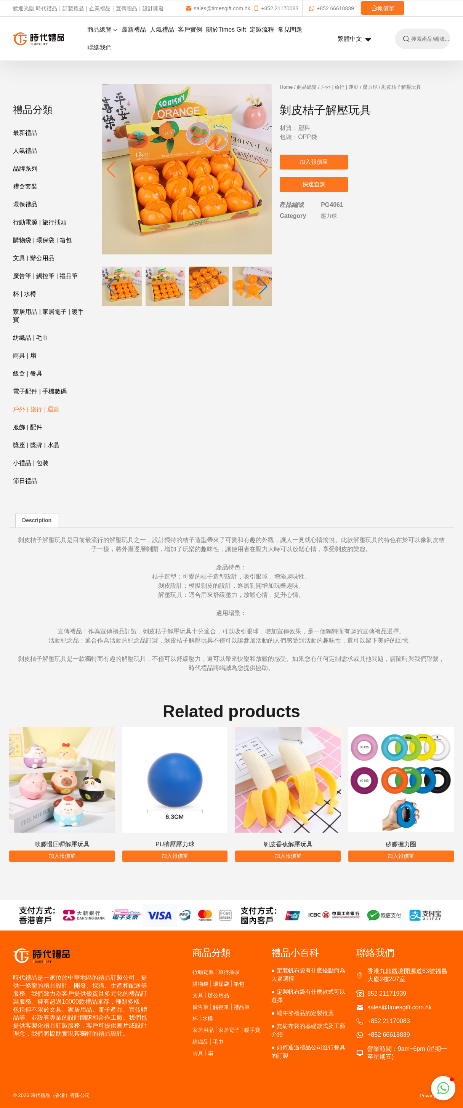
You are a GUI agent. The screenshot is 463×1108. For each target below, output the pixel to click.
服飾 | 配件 (27, 427)
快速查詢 (314, 184)
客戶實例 (190, 29)
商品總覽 (102, 29)
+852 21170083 (275, 8)
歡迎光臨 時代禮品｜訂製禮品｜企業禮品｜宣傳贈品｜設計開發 (88, 8)
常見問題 (290, 29)
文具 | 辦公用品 (33, 258)
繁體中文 (354, 39)
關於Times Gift (226, 29)
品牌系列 (25, 168)
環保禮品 (25, 204)
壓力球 (370, 87)
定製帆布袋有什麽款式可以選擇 (308, 995)
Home (286, 87)
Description (36, 520)
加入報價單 (314, 161)
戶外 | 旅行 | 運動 (36, 409)
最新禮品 (134, 29)
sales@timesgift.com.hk (218, 8)
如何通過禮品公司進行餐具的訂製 (308, 1051)
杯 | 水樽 (24, 294)
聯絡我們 (99, 47)
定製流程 (262, 29)
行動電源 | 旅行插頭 (40, 222)
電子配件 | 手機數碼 (40, 391)
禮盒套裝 (25, 186)
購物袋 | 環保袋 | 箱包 (42, 240)
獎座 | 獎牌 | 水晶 (36, 445)
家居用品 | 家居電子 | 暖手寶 (48, 316)
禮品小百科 (295, 952)
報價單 (382, 8)
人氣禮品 (162, 29)
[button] (263, 169)
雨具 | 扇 (24, 355)
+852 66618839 (331, 8)
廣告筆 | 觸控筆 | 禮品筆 (45, 276)
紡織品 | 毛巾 (30, 337)
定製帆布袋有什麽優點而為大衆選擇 (308, 974)
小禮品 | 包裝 (30, 463)
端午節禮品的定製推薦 (305, 1013)
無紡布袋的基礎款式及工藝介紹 (308, 1030)
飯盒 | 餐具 (27, 373)
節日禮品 (25, 481)
